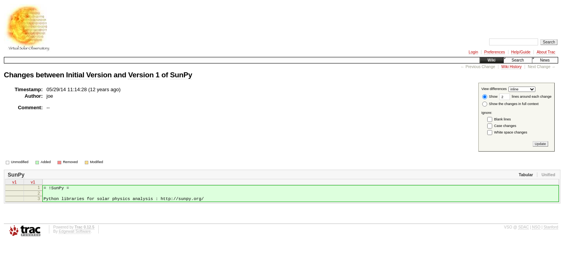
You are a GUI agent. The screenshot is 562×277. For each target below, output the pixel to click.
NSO (536, 232)
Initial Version (88, 75)
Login (473, 52)
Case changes (505, 126)
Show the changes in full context (510, 104)
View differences (494, 89)
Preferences (494, 52)
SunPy (181, 75)
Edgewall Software (75, 236)
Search (518, 60)
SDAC (523, 232)
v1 (14, 182)
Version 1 (143, 75)
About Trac (546, 52)
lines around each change (525, 96)
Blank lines (502, 119)
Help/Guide (520, 52)
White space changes (510, 132)
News (545, 60)
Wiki (491, 60)
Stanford (550, 232)
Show (490, 96)
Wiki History (511, 67)
